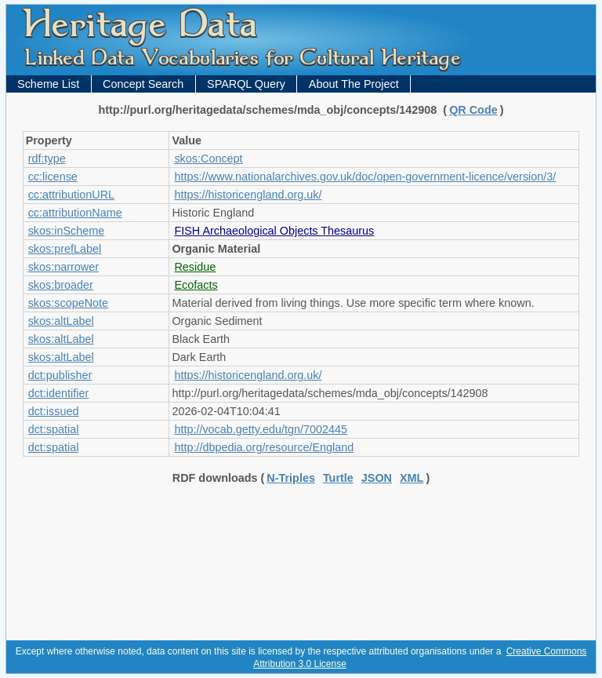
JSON (376, 478)
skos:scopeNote (68, 303)
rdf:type (47, 158)
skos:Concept (208, 158)
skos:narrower (63, 267)
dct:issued (53, 411)
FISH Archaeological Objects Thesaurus (274, 230)
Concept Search (143, 84)
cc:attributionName (75, 212)
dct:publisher (60, 375)
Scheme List (48, 84)
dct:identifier (58, 393)
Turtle (338, 478)
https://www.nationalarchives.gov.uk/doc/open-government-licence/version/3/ (365, 176)
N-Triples (291, 478)
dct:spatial (53, 429)
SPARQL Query (246, 84)
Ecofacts (195, 285)
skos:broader (60, 285)
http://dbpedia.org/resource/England (264, 447)
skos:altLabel (61, 321)
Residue (195, 267)
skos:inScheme (66, 230)
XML (411, 478)
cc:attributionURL (71, 194)
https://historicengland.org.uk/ (247, 194)
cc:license (53, 176)
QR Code (473, 110)
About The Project (354, 84)
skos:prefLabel (65, 248)
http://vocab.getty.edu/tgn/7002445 (260, 429)
